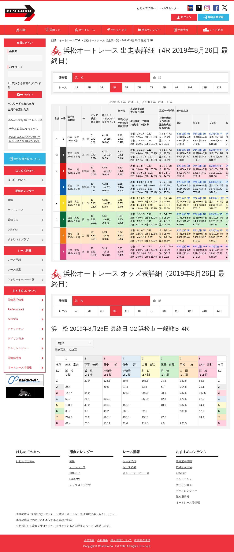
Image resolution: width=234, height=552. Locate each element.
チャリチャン (16, 328)
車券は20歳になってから (23, 128)
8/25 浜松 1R (183, 150)
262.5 (145, 398)
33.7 (67, 411)
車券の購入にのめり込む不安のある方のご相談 (44, 519)
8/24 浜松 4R (199, 182)
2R (89, 87)
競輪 (10, 199)
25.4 (67, 386)
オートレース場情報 (20, 367)
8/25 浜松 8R (183, 246)
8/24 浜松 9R (199, 150)
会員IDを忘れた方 (18, 109)
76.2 (87, 417)
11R (204, 87)
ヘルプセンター (170, 8)
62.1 (144, 411)
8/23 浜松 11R (216, 198)
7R (152, 87)
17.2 (201, 411)
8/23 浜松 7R (215, 133)
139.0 (107, 398)
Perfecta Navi (16, 309)
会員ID (13, 51)
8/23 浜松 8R (215, 166)
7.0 (163, 423)
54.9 (87, 392)
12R (219, 87)
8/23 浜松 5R (215, 214)
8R (164, 87)
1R (77, 87)
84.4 (201, 405)
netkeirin (13, 319)
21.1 (201, 386)
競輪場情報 (14, 357)
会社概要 (102, 540)
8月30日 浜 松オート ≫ (157, 102)
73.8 (144, 386)
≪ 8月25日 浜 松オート (124, 102)
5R (127, 87)
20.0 (87, 380)
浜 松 (79, 77)
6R (139, 87)
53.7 (67, 398)
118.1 (107, 423)
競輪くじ (13, 219)
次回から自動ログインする (24, 85)
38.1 (163, 392)
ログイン (25, 94)
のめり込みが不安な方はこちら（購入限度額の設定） (24, 139)
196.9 (107, 405)
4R (114, 87)
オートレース (16, 209)
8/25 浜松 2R (183, 166)
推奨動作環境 (142, 540)
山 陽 (157, 77)
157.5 (202, 392)
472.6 (183, 398)
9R (177, 87)
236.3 (183, 423)
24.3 (163, 380)
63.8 (201, 380)
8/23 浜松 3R (215, 150)
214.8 (183, 386)
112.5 (145, 423)
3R (102, 87)
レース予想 (14, 259)
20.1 (125, 411)
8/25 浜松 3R (183, 198)
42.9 (201, 398)
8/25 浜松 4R (183, 133)
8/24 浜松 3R (199, 166)
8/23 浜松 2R (215, 246)
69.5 (125, 380)
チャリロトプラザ (18, 239)
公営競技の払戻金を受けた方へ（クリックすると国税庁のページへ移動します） (64, 525)
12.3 (163, 398)
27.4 (125, 386)
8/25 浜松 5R (183, 214)
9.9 (86, 411)
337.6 (183, 380)
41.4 (67, 423)
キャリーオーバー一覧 (21, 279)
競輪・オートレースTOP (65, 40)
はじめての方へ (146, 8)
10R (190, 87)
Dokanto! (13, 229)
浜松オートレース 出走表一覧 (101, 40)
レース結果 (14, 269)
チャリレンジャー (18, 348)
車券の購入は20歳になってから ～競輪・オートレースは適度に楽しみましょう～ (66, 514)
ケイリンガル (16, 338)
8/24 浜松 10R (200, 246)
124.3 (107, 380)
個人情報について (121, 540)
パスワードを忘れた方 (21, 103)
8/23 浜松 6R (215, 182)
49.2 (87, 405)
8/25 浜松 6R (183, 182)
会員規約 (89, 540)
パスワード (15, 67)
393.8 (145, 392)
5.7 (163, 386)
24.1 (87, 398)
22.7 (163, 417)
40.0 (163, 405)
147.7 (68, 392)
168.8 (145, 380)
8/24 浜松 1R (199, 133)
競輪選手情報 (16, 299)
